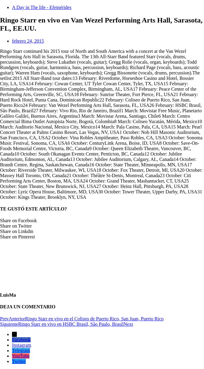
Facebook (21, 339)
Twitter (19, 361)
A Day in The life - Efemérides (41, 7)
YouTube (20, 355)
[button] (102, 220)
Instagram (21, 345)
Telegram (21, 350)
